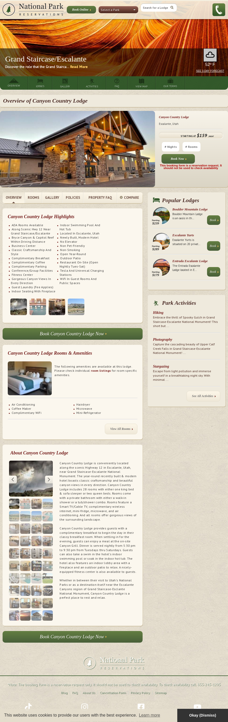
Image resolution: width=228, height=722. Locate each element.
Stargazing (161, 366)
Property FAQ (100, 197)
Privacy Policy (140, 684)
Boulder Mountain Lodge (190, 209)
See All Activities (204, 397)
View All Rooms (121, 430)
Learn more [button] (149, 715)
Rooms (33, 197)
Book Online (81, 10)
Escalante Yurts (183, 235)
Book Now (179, 160)
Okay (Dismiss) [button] (202, 715)
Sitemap (161, 684)
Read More (79, 66)
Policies (73, 197)
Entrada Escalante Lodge (190, 261)
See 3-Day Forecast (210, 71)
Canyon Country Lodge (174, 117)
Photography (162, 339)
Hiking (158, 313)
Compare (129, 197)
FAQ (75, 684)
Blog (64, 684)
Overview (13, 197)
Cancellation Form (113, 684)
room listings (101, 371)
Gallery (52, 197)
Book (214, 221)
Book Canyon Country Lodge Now (73, 335)
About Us (89, 684)
